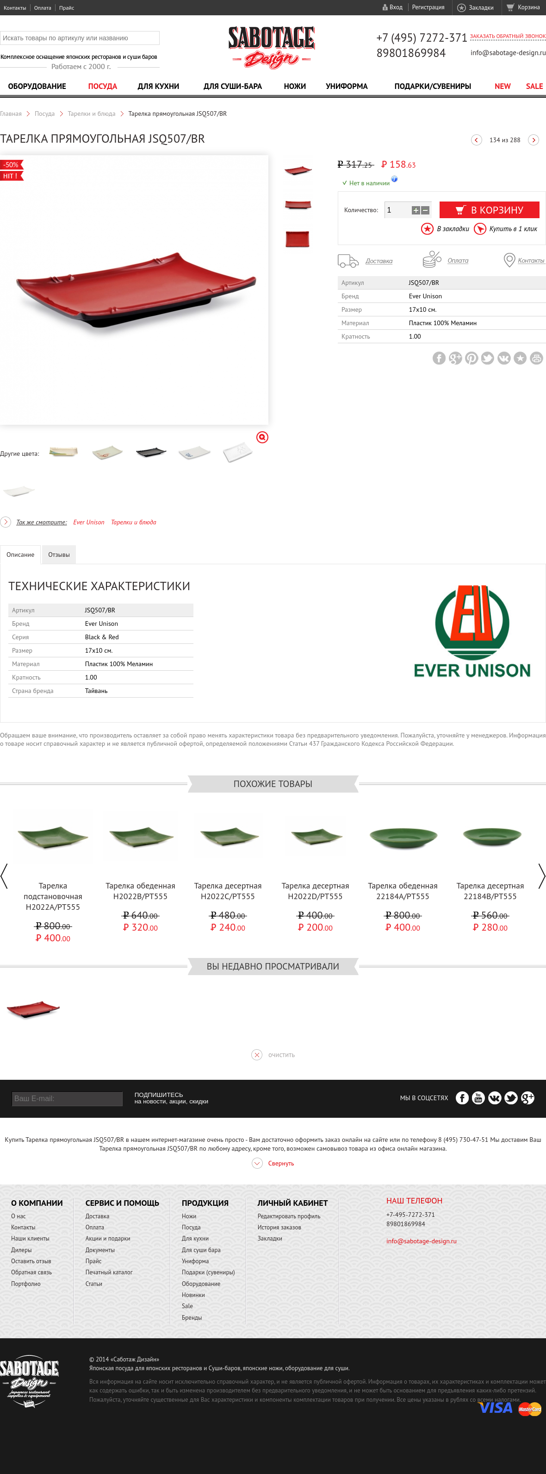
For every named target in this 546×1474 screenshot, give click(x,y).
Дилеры (21, 1250)
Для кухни (159, 86)
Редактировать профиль (289, 1216)
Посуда (102, 86)
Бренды (192, 1318)
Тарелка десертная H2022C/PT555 (227, 890)
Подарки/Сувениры (433, 86)
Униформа (347, 86)
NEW (503, 86)
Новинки (193, 1295)
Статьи (94, 1284)
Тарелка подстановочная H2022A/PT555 (53, 896)
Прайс (66, 7)
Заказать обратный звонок (508, 35)
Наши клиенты (30, 1238)
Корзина (529, 7)
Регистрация (428, 7)
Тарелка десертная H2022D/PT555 (315, 890)
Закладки (481, 8)
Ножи (295, 86)
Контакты (15, 7)
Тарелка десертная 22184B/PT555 (490, 890)
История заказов (279, 1227)
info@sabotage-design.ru (508, 52)
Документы (100, 1250)
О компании (37, 1202)
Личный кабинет (293, 1202)
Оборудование (37, 86)
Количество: (361, 210)
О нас (18, 1216)
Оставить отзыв (31, 1261)
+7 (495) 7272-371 (422, 37)
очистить (281, 1054)
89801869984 (411, 52)
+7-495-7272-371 (410, 1214)
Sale (534, 86)
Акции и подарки (108, 1238)
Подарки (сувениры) (208, 1272)
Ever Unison (88, 522)
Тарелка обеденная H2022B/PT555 (140, 890)
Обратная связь (31, 1272)
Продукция (205, 1202)
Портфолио (26, 1284)
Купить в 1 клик (513, 228)
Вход (396, 7)
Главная (11, 113)
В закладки (453, 228)
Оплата (42, 7)
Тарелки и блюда (92, 113)
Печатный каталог (109, 1272)
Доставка (98, 1216)
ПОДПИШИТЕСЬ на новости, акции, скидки (171, 1098)
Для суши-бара (233, 86)
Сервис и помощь (122, 1202)
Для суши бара (201, 1250)
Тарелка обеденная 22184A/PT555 (403, 890)
